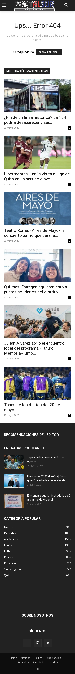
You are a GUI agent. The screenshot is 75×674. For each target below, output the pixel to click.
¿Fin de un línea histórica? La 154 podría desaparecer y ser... (35, 120)
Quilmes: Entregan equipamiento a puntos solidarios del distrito (35, 289)
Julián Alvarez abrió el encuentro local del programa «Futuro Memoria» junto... (34, 348)
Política (38, 658)
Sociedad (37, 662)
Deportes (52, 662)
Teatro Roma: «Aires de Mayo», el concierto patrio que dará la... (35, 233)
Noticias (25, 658)
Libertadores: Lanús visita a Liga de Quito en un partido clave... (37, 176)
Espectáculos (53, 658)
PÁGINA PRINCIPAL (49, 52)
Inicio (14, 658)
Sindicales (23, 662)
